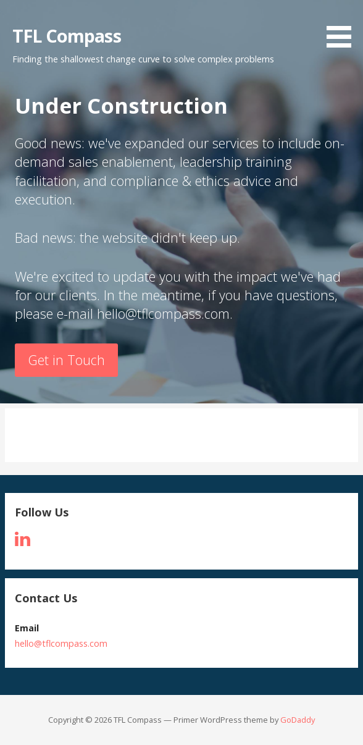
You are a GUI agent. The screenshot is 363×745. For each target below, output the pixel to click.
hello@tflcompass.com (61, 643)
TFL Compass (66, 35)
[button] (343, 26)
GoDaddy (297, 719)
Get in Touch (66, 360)
